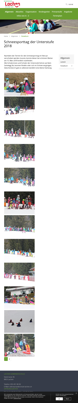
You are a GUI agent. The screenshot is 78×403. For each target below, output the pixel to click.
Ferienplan (57, 16)
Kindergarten (44, 12)
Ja (59, 399)
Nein (67, 399)
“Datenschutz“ (17, 398)
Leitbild (63, 62)
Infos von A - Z (23, 16)
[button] (69, 4)
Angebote (68, 12)
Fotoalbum (67, 66)
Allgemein (9, 12)
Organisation (31, 12)
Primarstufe (57, 12)
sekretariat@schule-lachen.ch (20, 387)
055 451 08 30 (15, 384)
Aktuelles (19, 12)
